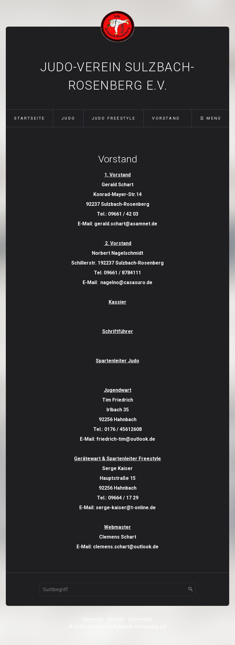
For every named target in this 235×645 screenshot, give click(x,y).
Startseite (29, 118)
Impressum (140, 619)
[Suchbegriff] (117, 589)
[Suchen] (191, 589)
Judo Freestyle (114, 118)
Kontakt (116, 619)
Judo (68, 118)
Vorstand (166, 118)
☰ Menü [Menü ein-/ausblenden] (210, 118)
